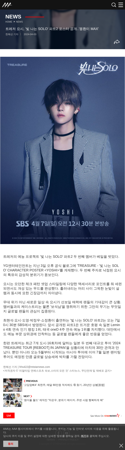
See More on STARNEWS (106, 415)
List (9, 415)
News (19, 21)
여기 (83, 435)
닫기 (121, 446)
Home (8, 21)
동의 (10, 443)
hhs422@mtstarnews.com (34, 366)
